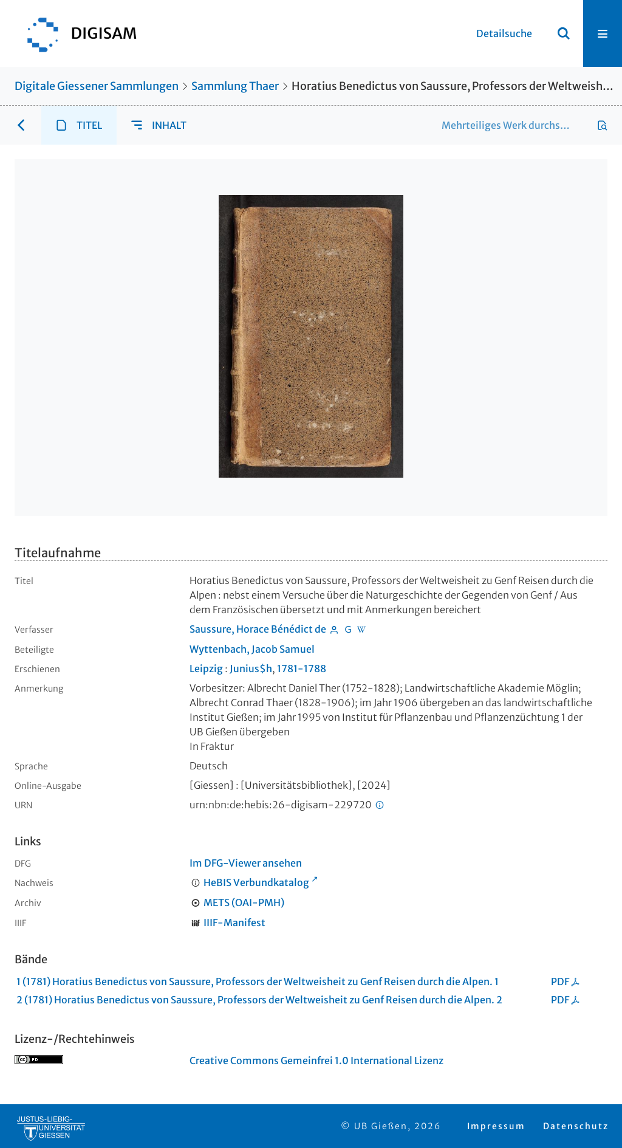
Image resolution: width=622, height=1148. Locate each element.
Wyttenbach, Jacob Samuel (252, 649)
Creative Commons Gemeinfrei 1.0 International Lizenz (316, 1060)
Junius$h (251, 668)
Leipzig (206, 668)
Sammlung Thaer (235, 86)
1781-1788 (301, 668)
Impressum (496, 1126)
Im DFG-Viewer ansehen (246, 863)
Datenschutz (576, 1126)
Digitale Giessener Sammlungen (97, 86)
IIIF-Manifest (234, 922)
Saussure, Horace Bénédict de (258, 629)
